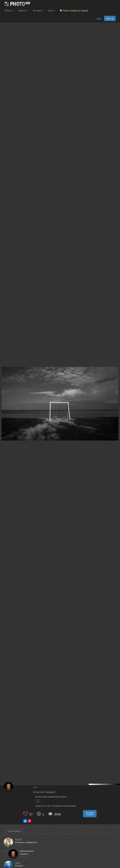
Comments (14, 831)
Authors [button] (23, 11)
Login (98, 18)
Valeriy (18, 863)
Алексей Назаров (44, 792)
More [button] (51, 11)
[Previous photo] (3, 391)
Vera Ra (18, 839)
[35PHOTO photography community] (17, 4)
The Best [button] (37, 11)
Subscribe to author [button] (90, 814)
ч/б (38, 801)
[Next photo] (117, 391)
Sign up (110, 18)
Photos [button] (9, 11)
